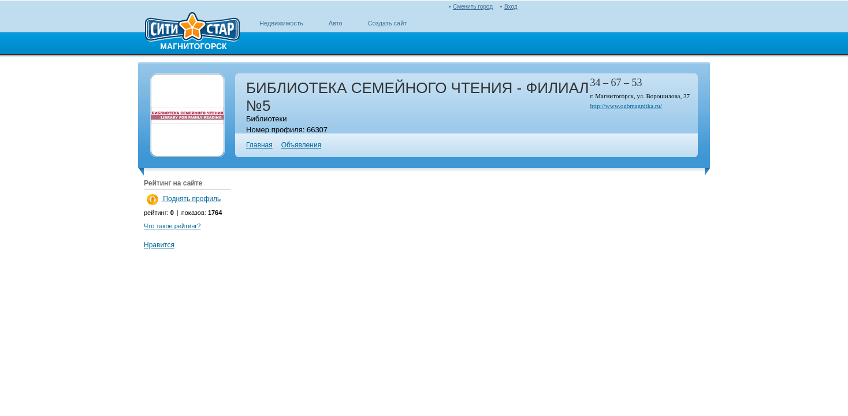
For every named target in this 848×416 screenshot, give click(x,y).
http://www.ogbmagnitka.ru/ (626, 105)
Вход (511, 6)
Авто (336, 23)
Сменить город (473, 6)
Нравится (159, 245)
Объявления (301, 145)
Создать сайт (387, 23)
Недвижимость (281, 23)
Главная (259, 145)
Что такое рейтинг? (172, 225)
